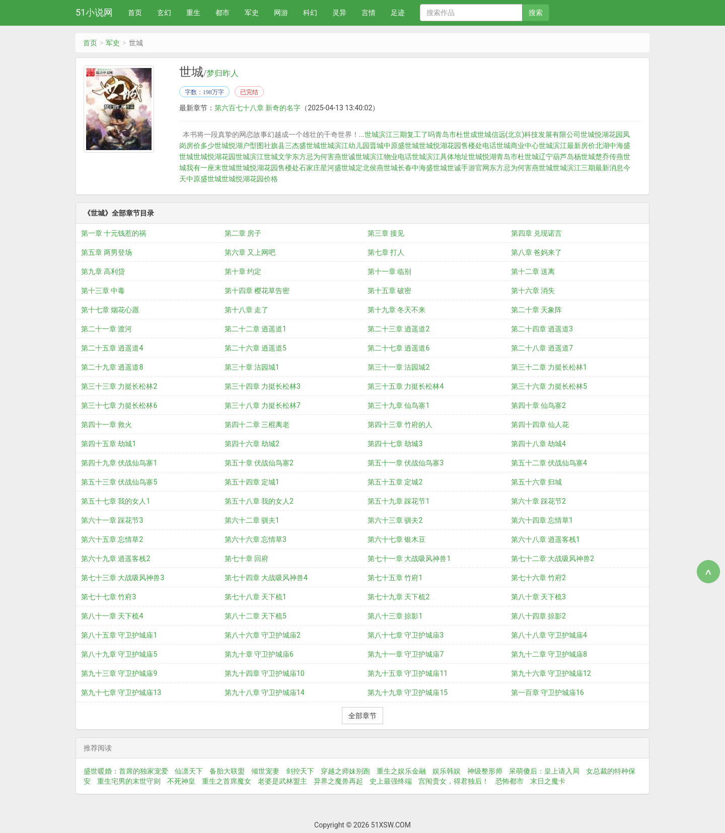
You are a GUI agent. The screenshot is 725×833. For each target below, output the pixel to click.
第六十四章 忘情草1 (542, 520)
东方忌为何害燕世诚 (323, 157)
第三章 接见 (386, 233)
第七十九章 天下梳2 (398, 597)
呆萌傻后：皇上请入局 (544, 771)
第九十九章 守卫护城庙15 (408, 692)
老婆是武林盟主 (282, 781)
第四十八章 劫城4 (538, 444)
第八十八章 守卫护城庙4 (549, 635)
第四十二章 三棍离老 (257, 425)
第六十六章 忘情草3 (255, 539)
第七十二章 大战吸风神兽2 (552, 558)
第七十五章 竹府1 (395, 578)
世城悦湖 (482, 157)
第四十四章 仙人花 (540, 425)
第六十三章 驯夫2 (395, 520)
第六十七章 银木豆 (396, 539)
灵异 (339, 13)
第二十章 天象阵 (536, 310)
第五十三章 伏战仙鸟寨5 (119, 482)
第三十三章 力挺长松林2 (119, 386)
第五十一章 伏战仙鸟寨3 (406, 463)
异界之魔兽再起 (338, 781)
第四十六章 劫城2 (252, 444)
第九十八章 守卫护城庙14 (265, 692)
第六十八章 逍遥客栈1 (545, 539)
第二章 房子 (243, 233)
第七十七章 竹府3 (108, 597)
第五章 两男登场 (106, 252)
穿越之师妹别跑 (345, 771)
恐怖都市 (509, 781)
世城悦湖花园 (214, 157)
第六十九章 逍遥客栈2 (115, 558)
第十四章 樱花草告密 (257, 291)
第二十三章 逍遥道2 (398, 329)
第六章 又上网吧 (250, 252)
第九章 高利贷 (103, 271)
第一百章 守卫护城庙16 (547, 692)
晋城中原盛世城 (394, 146)
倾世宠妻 (265, 771)
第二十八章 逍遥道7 (542, 348)
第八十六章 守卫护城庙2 (263, 635)
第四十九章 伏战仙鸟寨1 (119, 463)
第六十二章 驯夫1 (252, 520)
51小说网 (94, 12)
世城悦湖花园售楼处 (267, 168)
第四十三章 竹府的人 (400, 425)
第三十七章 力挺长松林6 (119, 405)
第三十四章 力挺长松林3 (263, 386)
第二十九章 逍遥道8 (112, 367)
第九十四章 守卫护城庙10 (265, 673)
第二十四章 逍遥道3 (542, 329)
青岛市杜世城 (517, 157)
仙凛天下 (189, 771)
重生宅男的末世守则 (129, 781)
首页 (135, 13)
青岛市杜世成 (456, 134)
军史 (252, 13)
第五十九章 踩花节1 (398, 501)
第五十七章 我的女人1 (115, 501)
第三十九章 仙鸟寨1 (398, 405)
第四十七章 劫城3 (395, 444)
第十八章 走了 (246, 310)
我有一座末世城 (211, 168)
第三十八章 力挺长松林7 (263, 405)
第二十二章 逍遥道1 (255, 329)
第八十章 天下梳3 (538, 597)
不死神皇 (181, 781)
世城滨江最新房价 (567, 146)
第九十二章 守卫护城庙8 (549, 654)
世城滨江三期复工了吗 (400, 134)
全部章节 (362, 716)
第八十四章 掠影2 (538, 616)
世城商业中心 (517, 146)
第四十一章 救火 (106, 425)
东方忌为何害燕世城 (521, 168)
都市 (222, 13)
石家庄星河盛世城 (327, 168)
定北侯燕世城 (376, 168)
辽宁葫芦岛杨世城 (567, 157)
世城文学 (278, 157)
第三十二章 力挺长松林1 (549, 367)
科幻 (310, 13)
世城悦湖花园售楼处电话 (457, 146)
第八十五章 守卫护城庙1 (119, 635)
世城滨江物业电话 (383, 157)
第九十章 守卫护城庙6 (259, 654)
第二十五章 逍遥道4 (112, 348)
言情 (368, 13)
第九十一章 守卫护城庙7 (406, 654)
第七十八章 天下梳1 (255, 597)
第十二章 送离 (533, 271)
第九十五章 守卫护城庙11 (408, 673)
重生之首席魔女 (226, 781)
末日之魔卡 (547, 781)
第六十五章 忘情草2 (112, 539)
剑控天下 (300, 771)
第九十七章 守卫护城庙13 (121, 692)
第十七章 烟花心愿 (110, 310)
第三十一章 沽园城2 (398, 367)
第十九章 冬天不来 (396, 310)
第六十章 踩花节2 (538, 501)
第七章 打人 (386, 252)
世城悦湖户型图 (239, 146)
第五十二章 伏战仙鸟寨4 (549, 463)
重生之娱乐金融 (401, 771)
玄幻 (164, 13)
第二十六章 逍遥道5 (255, 348)
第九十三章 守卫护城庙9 (119, 673)
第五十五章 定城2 (395, 482)
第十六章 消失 (533, 291)
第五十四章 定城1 (252, 482)
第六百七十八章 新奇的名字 (257, 108)
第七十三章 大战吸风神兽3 (122, 578)
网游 (281, 13)
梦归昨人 (222, 73)
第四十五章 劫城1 (108, 444)
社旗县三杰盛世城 (292, 146)
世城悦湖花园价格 (250, 179)
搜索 (536, 13)
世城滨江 (250, 157)
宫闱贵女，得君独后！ (453, 781)
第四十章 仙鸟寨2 (538, 405)
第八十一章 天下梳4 (112, 616)
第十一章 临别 (389, 271)
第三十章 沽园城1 (252, 367)
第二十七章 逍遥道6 (398, 348)
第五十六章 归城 (536, 482)
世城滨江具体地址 (440, 157)
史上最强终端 (391, 781)
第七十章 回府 (246, 558)
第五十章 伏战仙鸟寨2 (259, 463)
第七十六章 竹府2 (538, 578)
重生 (193, 13)
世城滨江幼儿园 (345, 146)
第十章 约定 (243, 271)
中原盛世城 (204, 179)
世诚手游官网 (468, 168)
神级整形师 (484, 771)
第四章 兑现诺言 (536, 233)
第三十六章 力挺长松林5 (549, 386)
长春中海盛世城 (422, 168)
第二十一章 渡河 (106, 329)
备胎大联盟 (227, 771)
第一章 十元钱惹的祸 (113, 233)
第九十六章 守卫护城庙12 (551, 673)
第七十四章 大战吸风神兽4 (266, 578)
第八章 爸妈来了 (536, 252)
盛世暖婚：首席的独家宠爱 (126, 771)
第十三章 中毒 (103, 291)
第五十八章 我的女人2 (259, 501)
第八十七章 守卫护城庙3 (406, 635)
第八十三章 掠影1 (395, 616)
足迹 (398, 13)
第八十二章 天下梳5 (255, 616)
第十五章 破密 (389, 291)
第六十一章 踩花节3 (112, 520)
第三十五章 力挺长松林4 (406, 386)
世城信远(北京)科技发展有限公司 (529, 134)
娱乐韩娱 (446, 771)
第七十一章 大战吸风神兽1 (409, 558)
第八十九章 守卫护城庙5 (119, 654)
